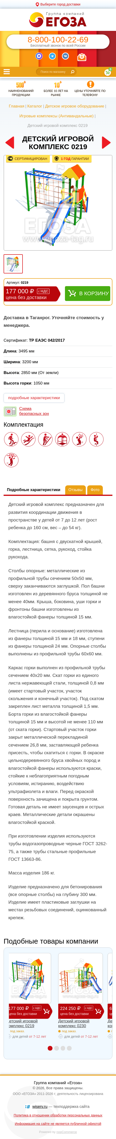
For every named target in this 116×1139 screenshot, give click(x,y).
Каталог (34, 106)
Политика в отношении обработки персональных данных (58, 1115)
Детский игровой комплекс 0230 (73, 1023)
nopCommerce (67, 1132)
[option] (58, 203)
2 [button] (56, 1048)
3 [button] (63, 1048)
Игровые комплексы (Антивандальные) (56, 116)
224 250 (77, 1011)
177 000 (25, 1011)
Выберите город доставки (61, 4)
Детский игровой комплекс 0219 (22, 1023)
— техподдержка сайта (60, 1107)
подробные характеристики (34, 398)
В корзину (94, 293)
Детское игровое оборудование (74, 106)
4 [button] (69, 1048)
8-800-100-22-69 (58, 39)
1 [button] (49, 1048)
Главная (16, 106)
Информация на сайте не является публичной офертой (58, 1124)
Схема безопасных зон (34, 411)
